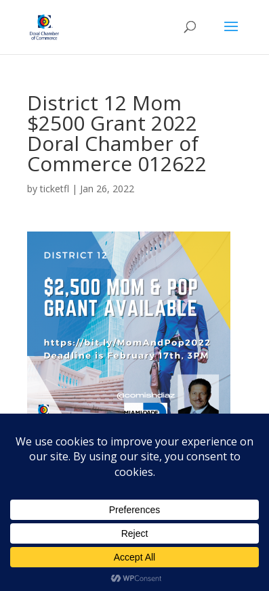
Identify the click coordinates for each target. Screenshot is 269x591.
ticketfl (54, 188)
